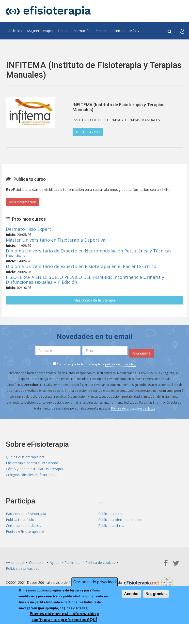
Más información (22, 202)
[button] (182, 30)
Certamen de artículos (23, 525)
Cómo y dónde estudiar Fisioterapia (34, 468)
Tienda (63, 30)
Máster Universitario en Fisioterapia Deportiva (55, 240)
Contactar (37, 562)
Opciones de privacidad (94, 582)
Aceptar (131, 594)
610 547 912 (88, 132)
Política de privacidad (22, 568)
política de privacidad (120, 364)
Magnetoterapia (40, 30)
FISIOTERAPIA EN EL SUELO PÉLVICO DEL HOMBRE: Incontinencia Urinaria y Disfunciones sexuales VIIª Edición (85, 279)
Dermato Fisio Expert (28, 229)
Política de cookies (100, 562)
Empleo (101, 30)
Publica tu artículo (20, 519)
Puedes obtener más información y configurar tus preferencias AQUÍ (64, 616)
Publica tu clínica (111, 525)
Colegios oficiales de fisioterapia (31, 474)
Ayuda (55, 562)
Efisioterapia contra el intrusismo (32, 463)
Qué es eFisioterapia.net (25, 457)
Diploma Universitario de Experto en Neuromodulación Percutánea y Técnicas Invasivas (89, 253)
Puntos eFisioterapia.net (25, 531)
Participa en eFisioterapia (26, 513)
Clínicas (118, 30)
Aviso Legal (15, 562)
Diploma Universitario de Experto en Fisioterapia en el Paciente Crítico (81, 266)
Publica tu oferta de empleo (120, 519)
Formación (82, 30)
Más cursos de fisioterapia (95, 300)
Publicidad (72, 562)
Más (134, 30)
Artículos (15, 30)
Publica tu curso (111, 513)
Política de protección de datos (133, 408)
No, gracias (156, 594)
